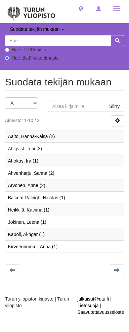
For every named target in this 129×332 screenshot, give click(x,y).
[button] (81, 8)
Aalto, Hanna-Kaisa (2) (31, 136)
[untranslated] (58, 40)
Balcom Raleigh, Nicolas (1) (36, 197)
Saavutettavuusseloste (100, 312)
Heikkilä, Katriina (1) (28, 210)
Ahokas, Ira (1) (23, 161)
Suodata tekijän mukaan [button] (37, 29)
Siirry (114, 106)
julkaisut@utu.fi (93, 299)
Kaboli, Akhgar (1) (26, 234)
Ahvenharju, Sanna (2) (31, 173)
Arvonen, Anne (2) (26, 185)
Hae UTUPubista (25, 49)
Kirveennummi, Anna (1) (33, 246)
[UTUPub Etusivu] (31, 11)
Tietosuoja (88, 305)
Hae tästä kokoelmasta (32, 58)
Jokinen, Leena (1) (27, 222)
